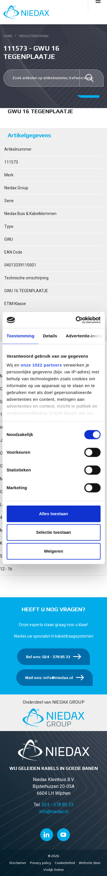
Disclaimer (17, 863)
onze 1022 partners (41, 365)
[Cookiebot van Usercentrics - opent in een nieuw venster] (76, 320)
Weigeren (53, 551)
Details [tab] (50, 335)
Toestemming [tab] (21, 335)
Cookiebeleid (65, 863)
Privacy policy (40, 863)
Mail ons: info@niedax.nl (49, 677)
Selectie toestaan (53, 532)
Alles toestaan (53, 513)
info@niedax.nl (53, 811)
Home (7, 36)
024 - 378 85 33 (58, 804)
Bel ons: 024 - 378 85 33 (48, 656)
